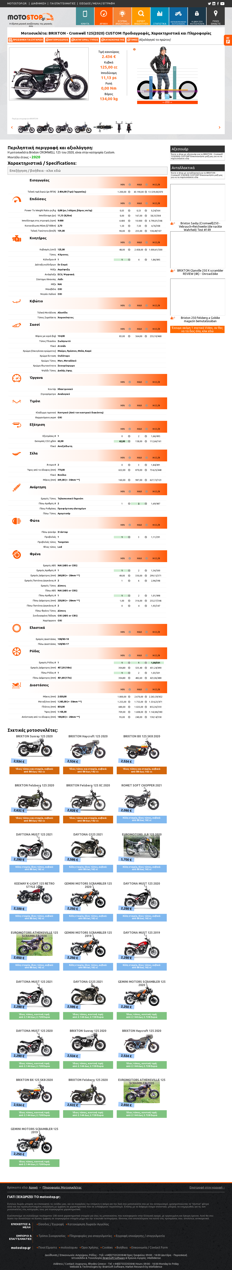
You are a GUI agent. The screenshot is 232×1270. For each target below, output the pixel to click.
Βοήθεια (122, 1247)
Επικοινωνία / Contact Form (149, 1247)
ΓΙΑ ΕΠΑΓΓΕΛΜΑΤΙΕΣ (63, 3)
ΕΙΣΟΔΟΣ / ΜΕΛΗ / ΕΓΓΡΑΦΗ (97, 3)
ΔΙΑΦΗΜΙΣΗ (38, 3)
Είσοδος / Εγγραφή (51, 1224)
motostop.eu (69, 1247)
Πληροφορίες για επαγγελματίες (89, 1237)
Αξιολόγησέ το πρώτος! (155, 39)
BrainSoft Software (114, 1258)
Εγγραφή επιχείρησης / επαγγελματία (139, 1237)
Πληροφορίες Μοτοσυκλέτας (62, 1187)
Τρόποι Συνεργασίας (51, 1237)
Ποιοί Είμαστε (47, 1247)
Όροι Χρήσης (89, 1247)
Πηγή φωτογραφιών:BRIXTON (25, 119)
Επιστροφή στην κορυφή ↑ (207, 1187)
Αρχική (33, 1187)
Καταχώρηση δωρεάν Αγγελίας (88, 1224)
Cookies (107, 1247)
